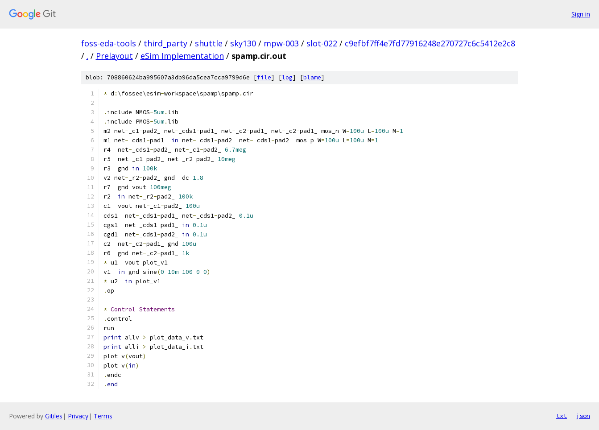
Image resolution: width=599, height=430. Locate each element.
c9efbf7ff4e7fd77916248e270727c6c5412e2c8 (430, 43)
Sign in (580, 14)
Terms (103, 416)
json (583, 416)
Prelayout (114, 55)
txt (561, 416)
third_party (165, 43)
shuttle (209, 43)
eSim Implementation (182, 55)
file (264, 77)
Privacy (78, 416)
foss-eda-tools (108, 43)
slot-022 (321, 43)
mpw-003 (281, 43)
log (287, 77)
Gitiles (53, 416)
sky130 (243, 43)
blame (312, 77)
